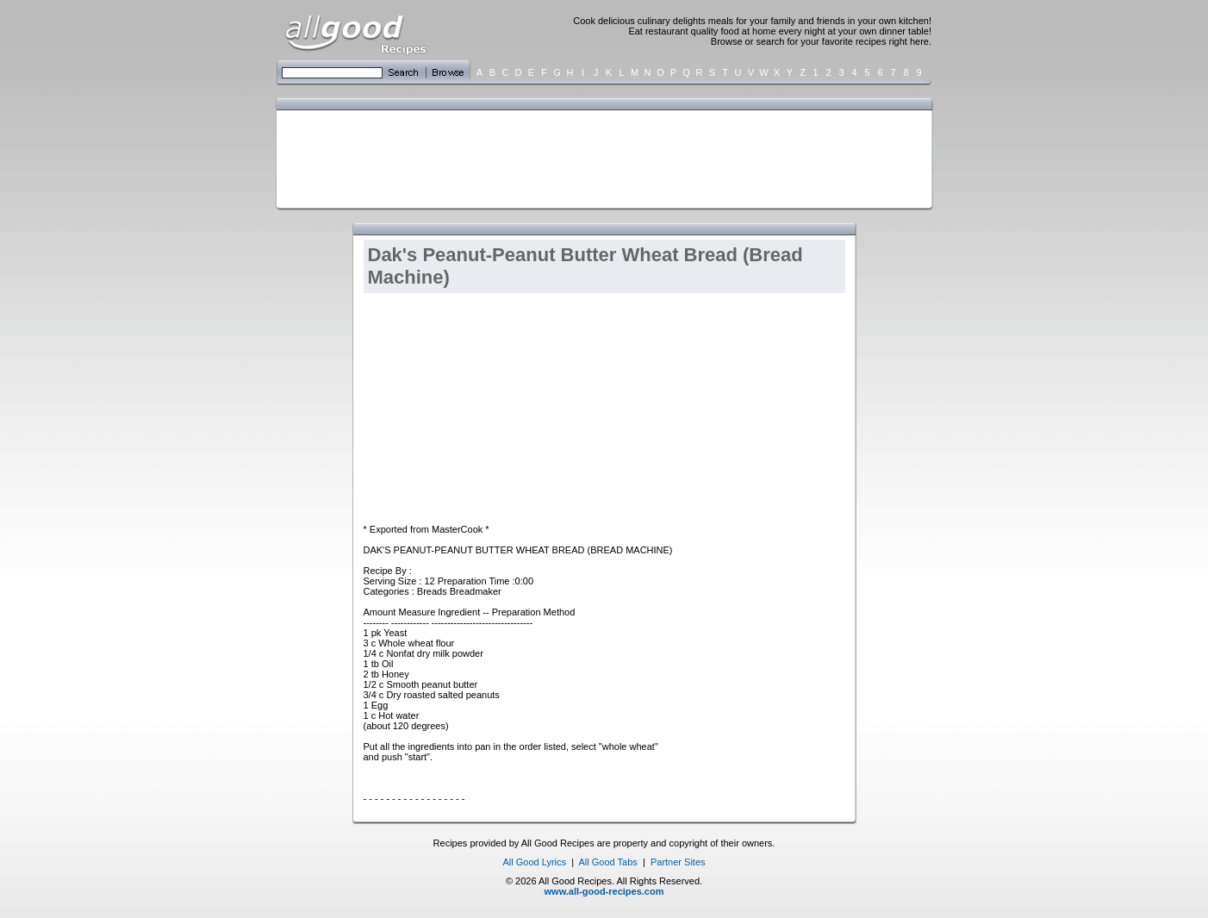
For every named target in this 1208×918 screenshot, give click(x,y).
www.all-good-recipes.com (604, 891)
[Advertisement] (600, 158)
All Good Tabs (608, 862)
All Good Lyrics (534, 862)
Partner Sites (678, 862)
